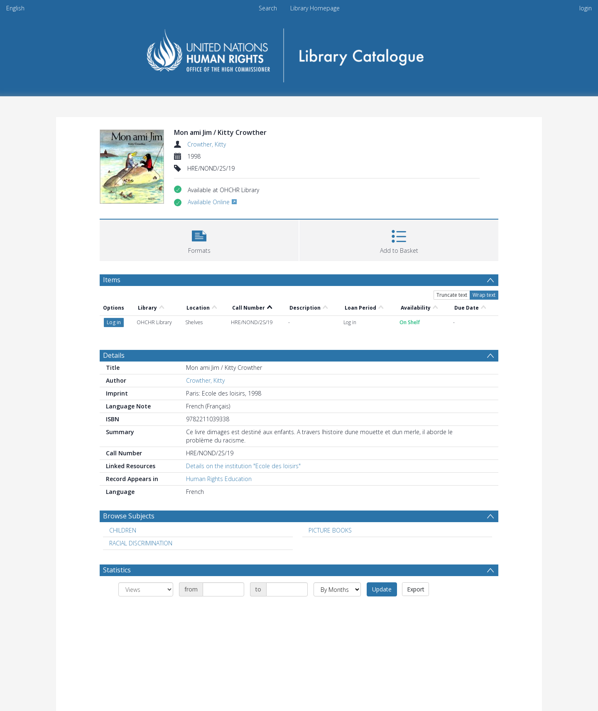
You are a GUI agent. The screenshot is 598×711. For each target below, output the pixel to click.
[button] (199, 239)
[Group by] (145, 589)
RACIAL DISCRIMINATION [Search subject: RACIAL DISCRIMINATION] (140, 543)
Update (382, 589)
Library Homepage (315, 8)
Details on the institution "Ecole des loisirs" (243, 466)
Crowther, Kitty (206, 144)
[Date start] (223, 589)
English (15, 8)
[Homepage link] (299, 52)
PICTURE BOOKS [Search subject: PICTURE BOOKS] (330, 530)
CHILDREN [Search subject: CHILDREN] (122, 530)
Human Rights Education (219, 479)
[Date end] (287, 589)
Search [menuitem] (268, 8)
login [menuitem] (585, 8)
